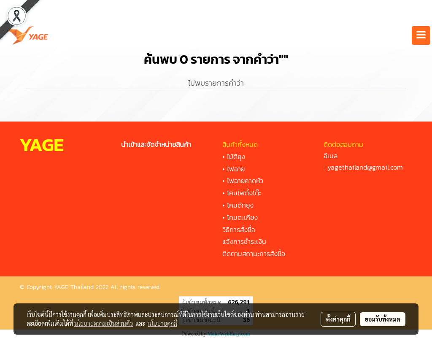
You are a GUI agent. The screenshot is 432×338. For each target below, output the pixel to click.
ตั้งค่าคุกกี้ (338, 319)
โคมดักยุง (240, 205)
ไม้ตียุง (236, 156)
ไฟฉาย (236, 169)
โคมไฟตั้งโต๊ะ (244, 193)
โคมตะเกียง (242, 217)
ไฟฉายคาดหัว (245, 181)
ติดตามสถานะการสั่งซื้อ (253, 254)
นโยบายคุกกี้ (162, 323)
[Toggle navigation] (421, 35)
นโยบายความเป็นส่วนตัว (103, 323)
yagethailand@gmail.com (365, 167)
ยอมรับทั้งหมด (382, 319)
